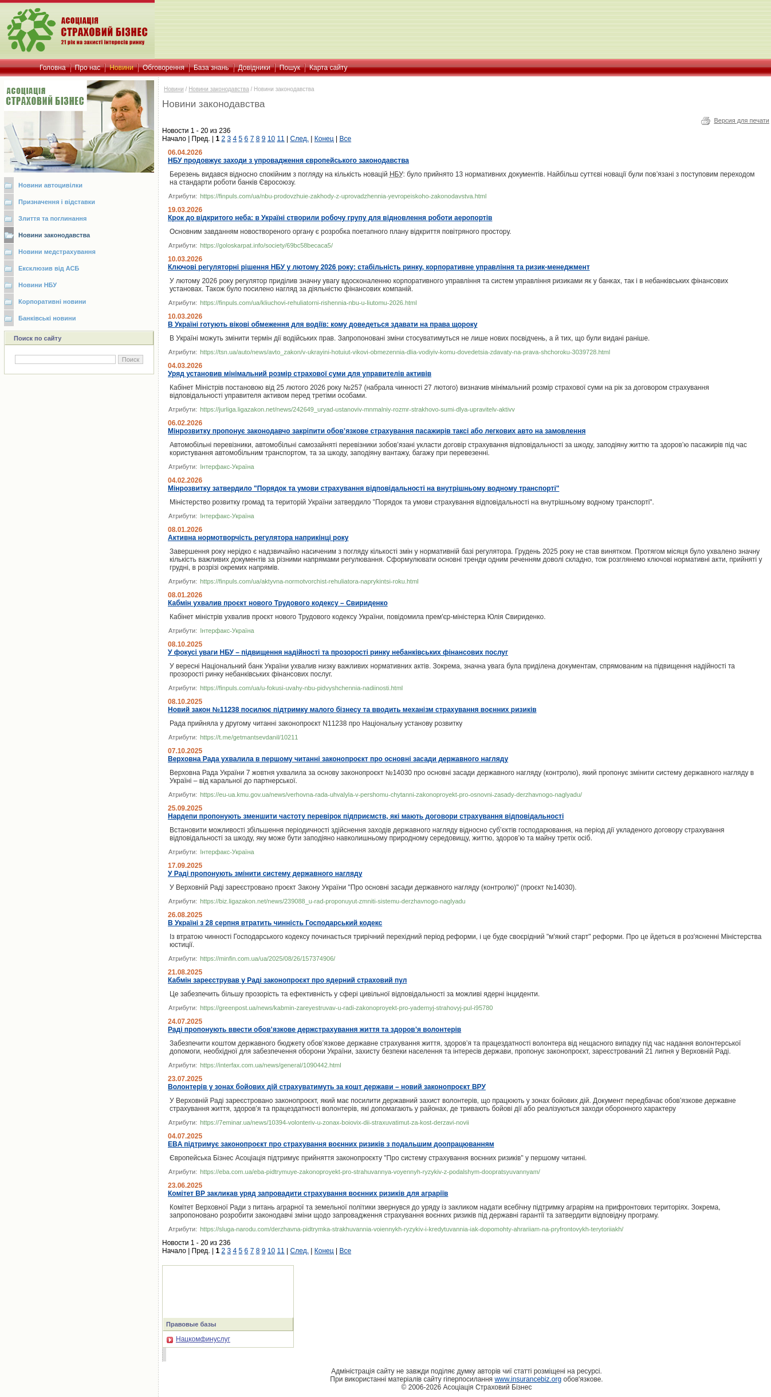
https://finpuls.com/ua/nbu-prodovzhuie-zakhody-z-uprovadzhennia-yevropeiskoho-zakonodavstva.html (343, 196)
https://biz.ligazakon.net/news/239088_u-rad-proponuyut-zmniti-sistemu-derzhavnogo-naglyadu (333, 901)
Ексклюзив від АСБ (48, 268)
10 (271, 139)
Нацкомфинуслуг (198, 1339)
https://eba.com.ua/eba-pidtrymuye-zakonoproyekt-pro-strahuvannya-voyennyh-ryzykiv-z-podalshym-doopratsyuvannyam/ (370, 1171)
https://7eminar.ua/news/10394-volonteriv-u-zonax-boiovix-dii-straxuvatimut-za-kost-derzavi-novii (334, 1122)
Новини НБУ (37, 284)
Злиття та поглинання (52, 218)
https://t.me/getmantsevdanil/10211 (249, 737)
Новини (174, 89)
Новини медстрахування (57, 251)
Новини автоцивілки (50, 185)
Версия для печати (741, 120)
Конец (324, 139)
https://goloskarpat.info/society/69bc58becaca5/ (266, 245)
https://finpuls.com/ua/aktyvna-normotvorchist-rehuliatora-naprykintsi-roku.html (309, 581)
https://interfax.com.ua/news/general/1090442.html (270, 1065)
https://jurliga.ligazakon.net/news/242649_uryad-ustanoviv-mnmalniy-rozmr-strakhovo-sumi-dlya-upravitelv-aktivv (357, 409)
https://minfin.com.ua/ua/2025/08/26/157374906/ (267, 958)
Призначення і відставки (56, 201)
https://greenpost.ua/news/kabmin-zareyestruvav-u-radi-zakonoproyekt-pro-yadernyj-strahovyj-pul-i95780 (346, 1007)
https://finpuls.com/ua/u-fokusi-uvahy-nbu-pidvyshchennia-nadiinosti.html (301, 687)
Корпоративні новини (52, 301)
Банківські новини (47, 318)
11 (280, 139)
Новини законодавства (54, 235)
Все (345, 139)
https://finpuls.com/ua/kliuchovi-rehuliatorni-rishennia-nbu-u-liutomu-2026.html (308, 302)
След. (299, 139)
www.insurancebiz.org (527, 1379)
